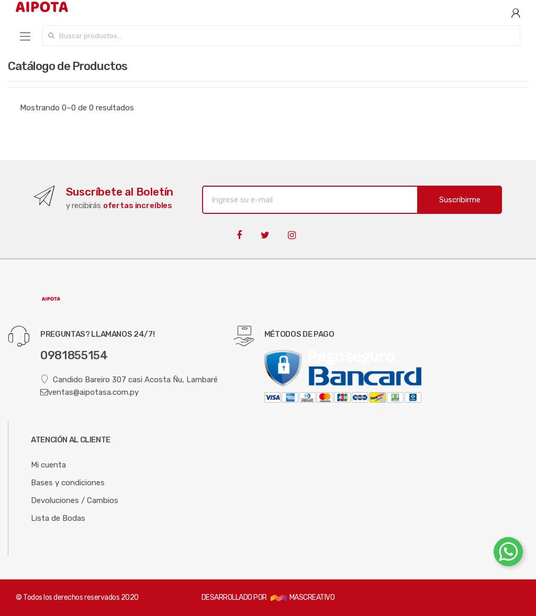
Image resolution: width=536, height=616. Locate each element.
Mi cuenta (48, 465)
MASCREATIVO (302, 597)
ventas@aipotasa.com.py (89, 392)
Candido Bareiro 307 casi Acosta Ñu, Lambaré (129, 379)
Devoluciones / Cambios (74, 500)
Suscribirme (460, 199)
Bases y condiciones (68, 482)
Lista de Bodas (58, 518)
